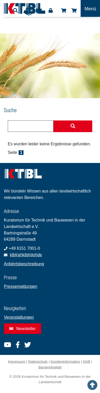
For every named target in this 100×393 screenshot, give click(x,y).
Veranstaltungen (19, 317)
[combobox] (30, 126)
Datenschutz (38, 361)
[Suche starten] (72, 126)
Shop (63, 11)
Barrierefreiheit (50, 367)
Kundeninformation (65, 361)
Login (50, 11)
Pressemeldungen (20, 286)
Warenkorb (74, 11)
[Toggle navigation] (90, 8)
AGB (86, 361)
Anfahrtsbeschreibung (24, 264)
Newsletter (22, 328)
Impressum (16, 361)
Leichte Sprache (38, 12)
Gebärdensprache (28, 11)
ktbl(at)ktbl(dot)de (26, 255)
